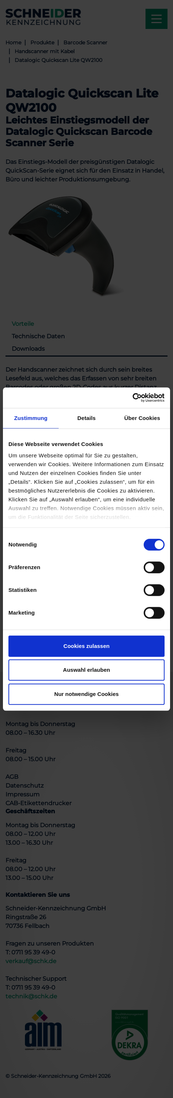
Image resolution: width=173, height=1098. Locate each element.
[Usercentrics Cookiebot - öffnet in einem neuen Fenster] (132, 397)
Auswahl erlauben (86, 670)
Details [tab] (86, 418)
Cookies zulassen (86, 646)
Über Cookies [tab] (142, 418)
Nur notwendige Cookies (86, 694)
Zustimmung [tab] (31, 418)
